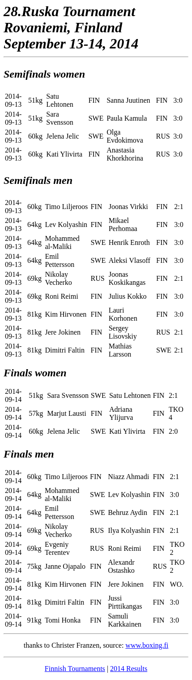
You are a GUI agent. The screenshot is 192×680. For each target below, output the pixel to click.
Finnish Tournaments (75, 668)
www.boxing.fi (146, 645)
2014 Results (128, 668)
